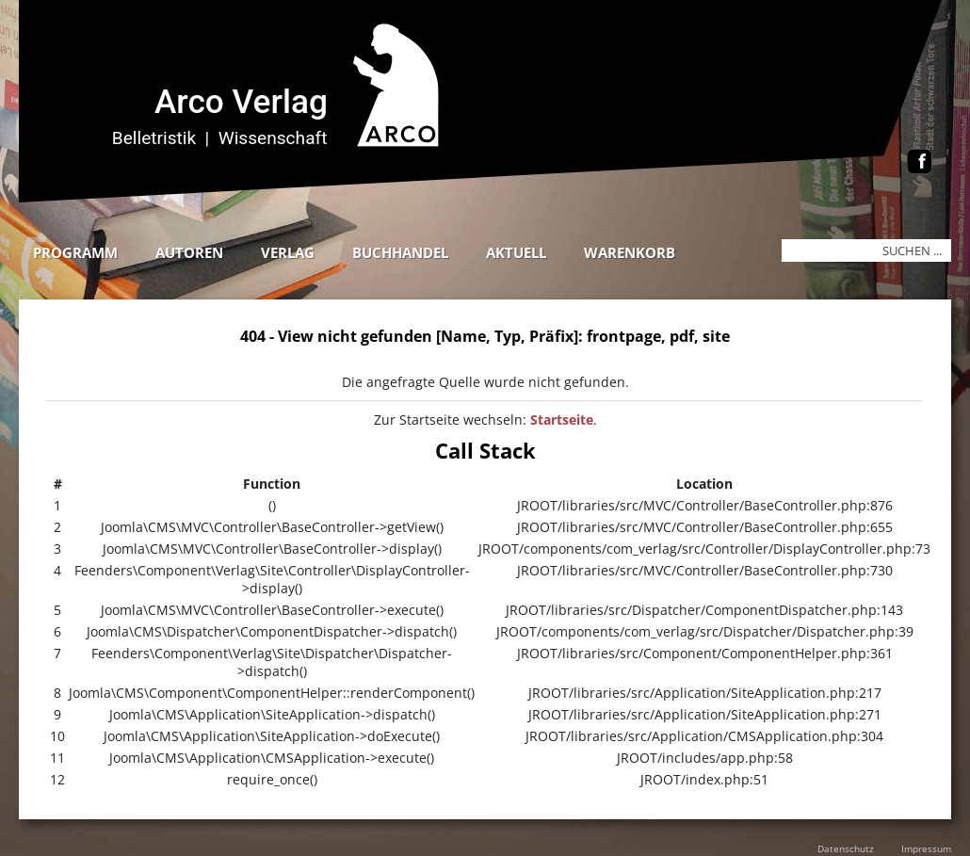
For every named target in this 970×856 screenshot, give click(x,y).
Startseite (561, 419)
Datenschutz (845, 848)
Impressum (926, 848)
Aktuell (516, 252)
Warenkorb (629, 252)
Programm (75, 252)
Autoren (189, 252)
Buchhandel (400, 252)
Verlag (288, 252)
